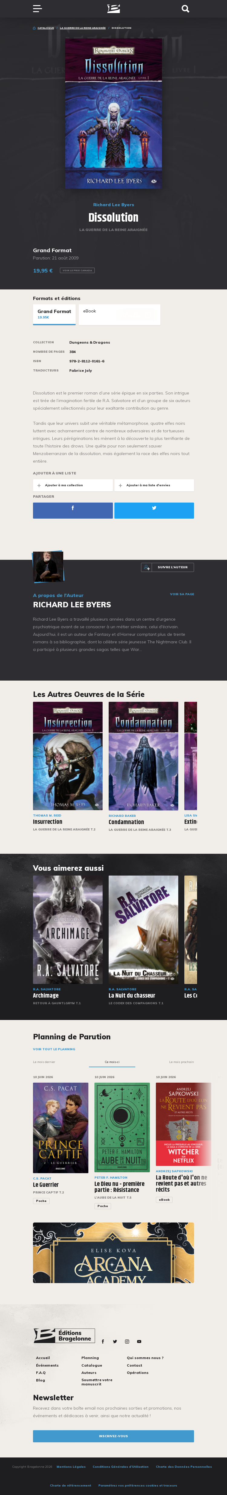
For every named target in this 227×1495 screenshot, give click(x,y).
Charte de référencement (70, 1485)
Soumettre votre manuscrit (96, 1382)
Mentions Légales (71, 1467)
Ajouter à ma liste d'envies (142, 485)
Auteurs (89, 1372)
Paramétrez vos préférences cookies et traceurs (137, 1485)
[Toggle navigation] (40, 8)
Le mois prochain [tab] (181, 1062)
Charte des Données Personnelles (184, 1467)
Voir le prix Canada (77, 270)
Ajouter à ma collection (58, 485)
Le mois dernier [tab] (44, 1062)
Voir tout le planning (54, 1049)
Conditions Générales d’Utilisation (121, 1467)
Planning (90, 1357)
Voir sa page (182, 594)
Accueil (43, 1357)
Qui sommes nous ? (145, 1357)
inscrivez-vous (113, 1436)
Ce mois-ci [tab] (112, 1062)
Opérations (138, 1372)
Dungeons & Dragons (89, 342)
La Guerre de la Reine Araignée (83, 27)
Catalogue (46, 27)
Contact (134, 1365)
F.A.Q (41, 1372)
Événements (47, 1365)
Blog (40, 1380)
